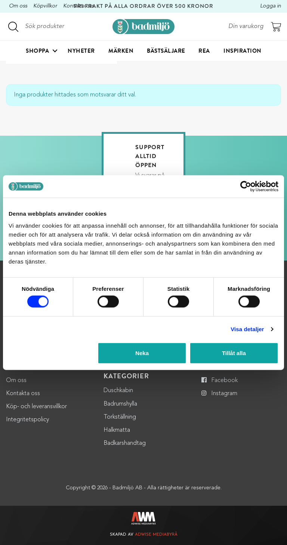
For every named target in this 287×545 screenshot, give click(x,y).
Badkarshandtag (125, 443)
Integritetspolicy (27, 420)
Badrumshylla (120, 404)
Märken (120, 51)
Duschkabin (118, 391)
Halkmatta (117, 430)
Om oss (18, 6)
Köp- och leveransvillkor (36, 407)
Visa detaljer (247, 329)
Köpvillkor (45, 6)
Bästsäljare (166, 51)
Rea (204, 51)
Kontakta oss (23, 394)
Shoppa (37, 51)
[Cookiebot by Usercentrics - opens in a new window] (245, 186)
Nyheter (81, 51)
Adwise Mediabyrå (156, 535)
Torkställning (120, 417)
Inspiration (242, 51)
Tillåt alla (234, 353)
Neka (142, 353)
